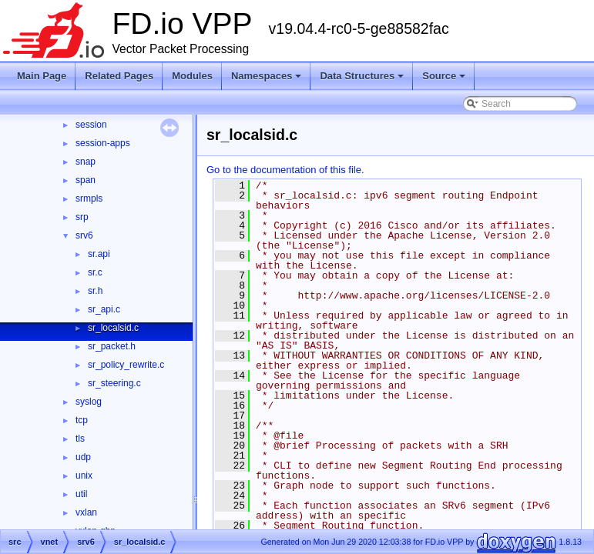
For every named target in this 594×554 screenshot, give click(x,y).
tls (80, 438)
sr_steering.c (114, 383)
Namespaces (267, 80)
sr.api (99, 254)
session (91, 124)
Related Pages (119, 76)
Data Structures (363, 80)
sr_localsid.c (113, 327)
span (86, 180)
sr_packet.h (112, 346)
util (81, 494)
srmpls (89, 198)
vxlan (86, 512)
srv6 (84, 235)
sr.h (95, 290)
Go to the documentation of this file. (285, 169)
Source (445, 80)
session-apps (103, 143)
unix (84, 475)
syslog (89, 401)
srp (82, 217)
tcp (82, 420)
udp (83, 457)
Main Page (41, 76)
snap (86, 161)
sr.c (95, 272)
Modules (192, 76)
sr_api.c (104, 309)
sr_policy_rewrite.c (126, 364)
